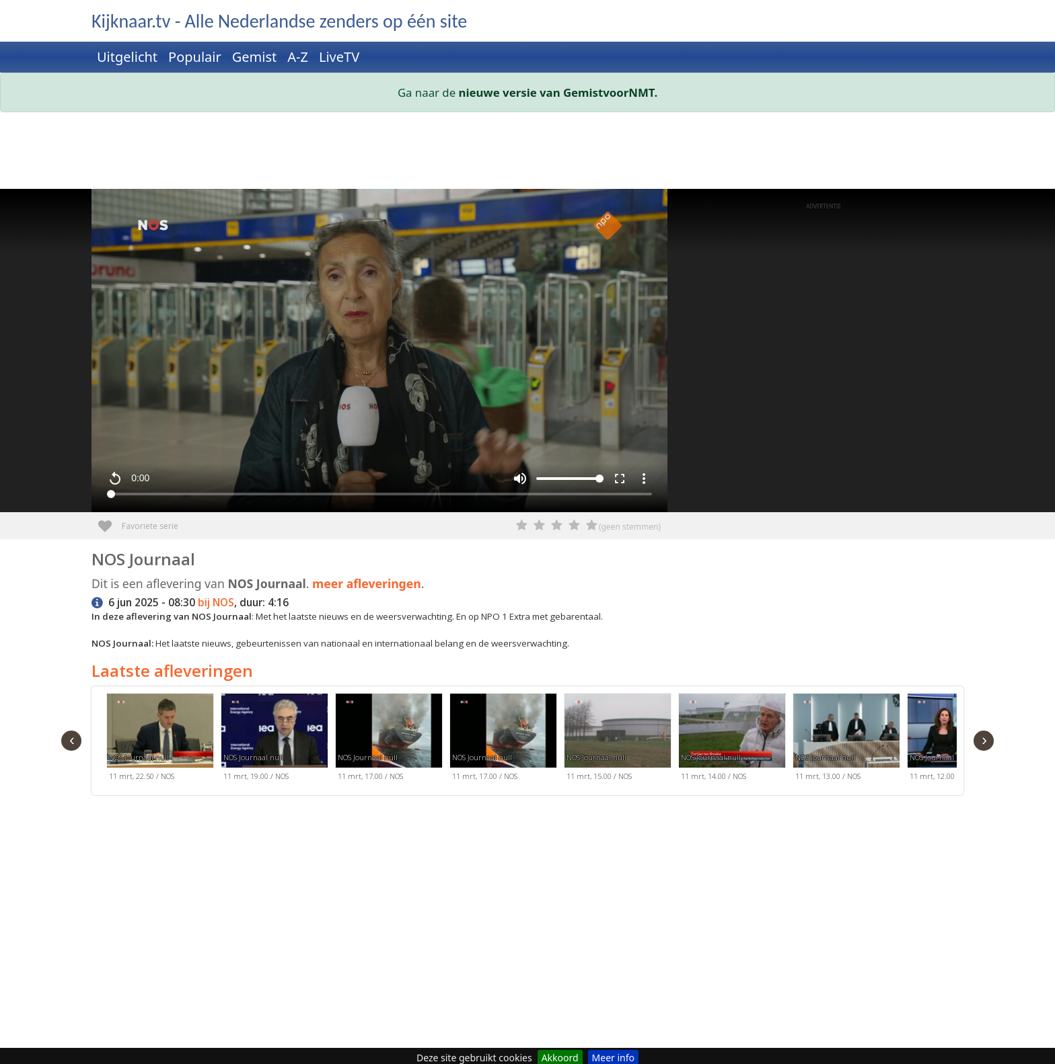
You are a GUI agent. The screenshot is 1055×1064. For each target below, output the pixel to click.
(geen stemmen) (630, 526)
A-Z (297, 57)
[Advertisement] (495, 153)
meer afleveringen (366, 583)
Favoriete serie (110, 521)
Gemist (254, 57)
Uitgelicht (127, 57)
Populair (194, 57)
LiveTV (339, 57)
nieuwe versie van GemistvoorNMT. (558, 92)
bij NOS (216, 603)
